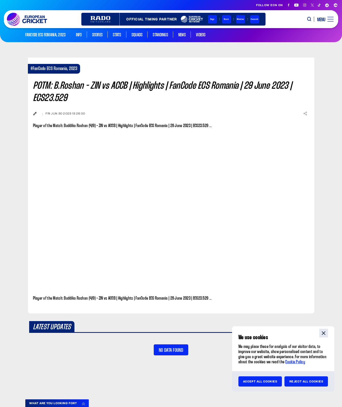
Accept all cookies (260, 381)
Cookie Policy (295, 362)
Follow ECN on (269, 5)
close (323, 333)
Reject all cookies (306, 381)
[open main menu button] (323, 19)
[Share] (305, 113)
